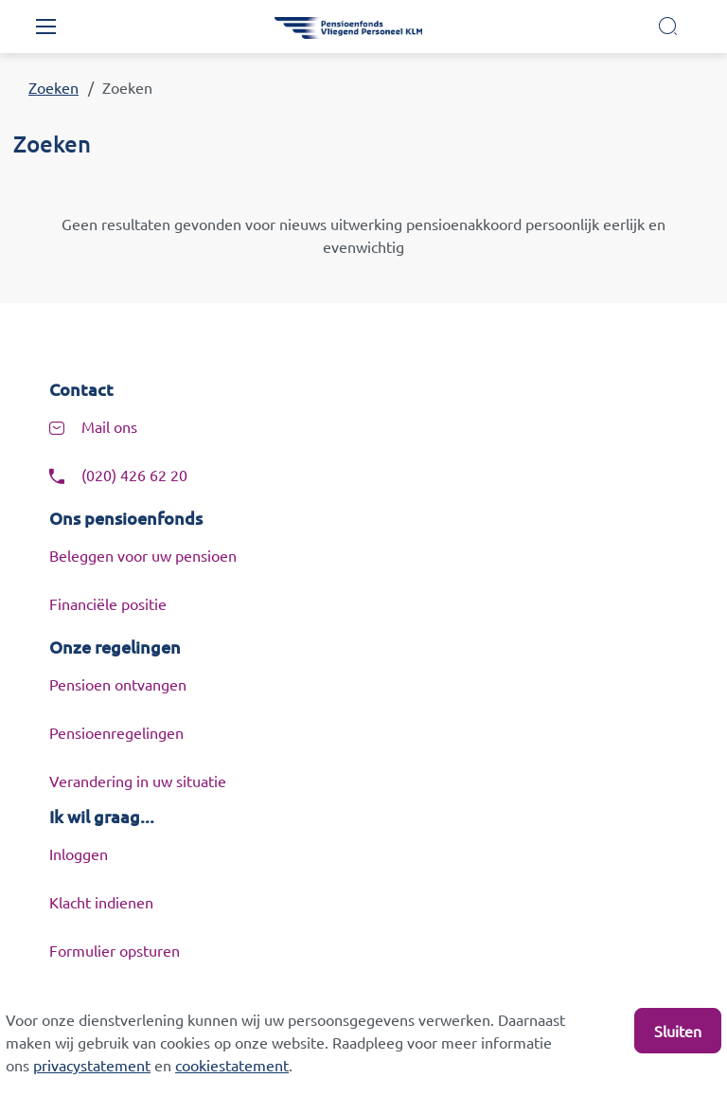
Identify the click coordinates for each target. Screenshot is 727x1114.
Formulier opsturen (114, 950)
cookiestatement (232, 1064)
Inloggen (78, 853)
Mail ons (109, 426)
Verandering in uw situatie (137, 780)
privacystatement (92, 1064)
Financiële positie (108, 603)
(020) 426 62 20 (134, 474)
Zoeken (53, 87)
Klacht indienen (101, 901)
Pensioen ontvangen (117, 683)
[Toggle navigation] (45, 26)
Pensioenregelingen (116, 732)
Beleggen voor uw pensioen (143, 555)
